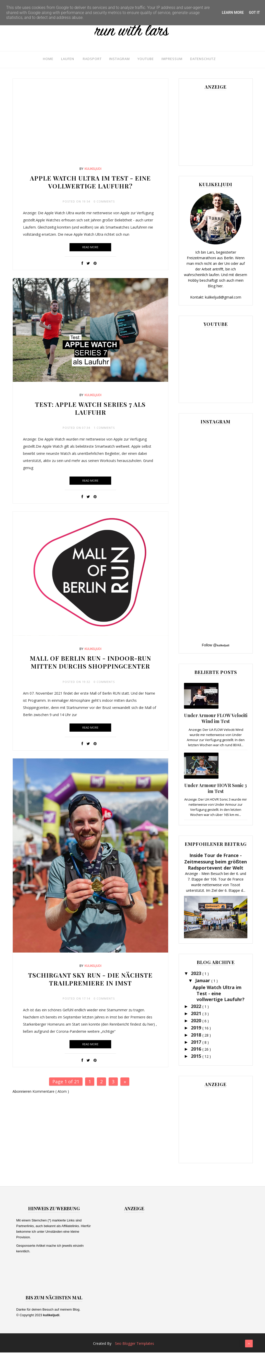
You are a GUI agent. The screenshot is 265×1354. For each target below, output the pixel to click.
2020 (196, 1022)
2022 (196, 1008)
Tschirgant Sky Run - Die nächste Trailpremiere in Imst (90, 980)
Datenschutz (204, 59)
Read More (90, 249)
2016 (196, 1050)
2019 (196, 1029)
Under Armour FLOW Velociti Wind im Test (215, 720)
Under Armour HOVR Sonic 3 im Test (215, 790)
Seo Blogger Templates (134, 1345)
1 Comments (104, 429)
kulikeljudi (93, 170)
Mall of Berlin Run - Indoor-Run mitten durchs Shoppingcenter (90, 664)
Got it (254, 12)
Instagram (117, 59)
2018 (196, 1036)
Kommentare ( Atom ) (50, 1092)
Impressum (172, 59)
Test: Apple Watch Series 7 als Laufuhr (90, 410)
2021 (196, 1015)
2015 (196, 1057)
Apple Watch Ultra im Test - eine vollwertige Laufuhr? (90, 183)
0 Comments (104, 203)
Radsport (88, 59)
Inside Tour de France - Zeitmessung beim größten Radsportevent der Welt (215, 863)
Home (42, 59)
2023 (196, 975)
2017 (196, 1043)
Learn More (233, 12)
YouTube (144, 59)
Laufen (62, 59)
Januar (203, 982)
